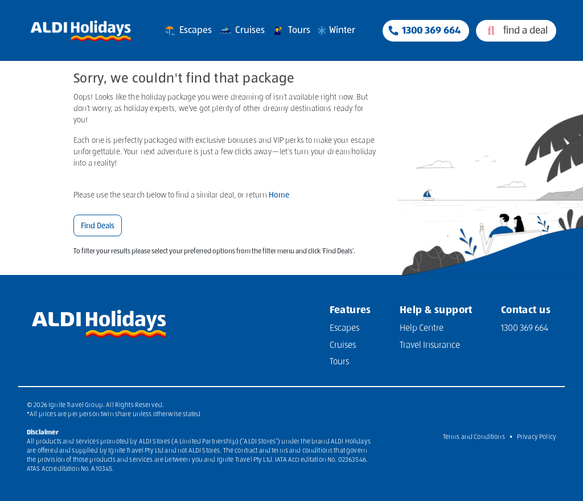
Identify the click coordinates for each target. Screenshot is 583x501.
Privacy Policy (536, 437)
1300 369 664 (524, 328)
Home (279, 195)
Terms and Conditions (474, 437)
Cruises (241, 31)
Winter (335, 31)
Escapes (187, 31)
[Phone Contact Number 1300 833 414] (426, 31)
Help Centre (422, 328)
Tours (290, 31)
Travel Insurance (430, 345)
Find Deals (97, 226)
